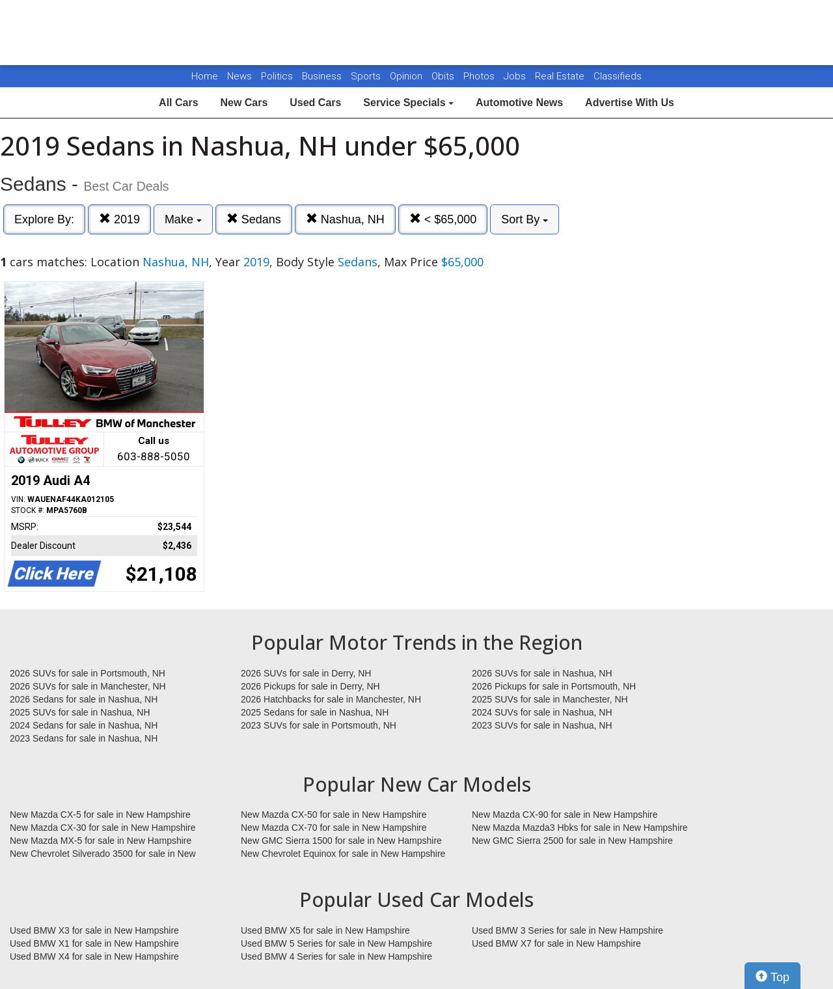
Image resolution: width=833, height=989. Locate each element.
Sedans (253, 219)
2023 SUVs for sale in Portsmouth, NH (318, 725)
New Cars (243, 102)
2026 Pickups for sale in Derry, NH (310, 686)
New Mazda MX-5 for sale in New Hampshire (100, 840)
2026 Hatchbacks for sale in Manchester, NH (331, 699)
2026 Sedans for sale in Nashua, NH (83, 699)
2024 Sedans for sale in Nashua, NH (83, 725)
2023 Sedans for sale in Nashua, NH (83, 738)
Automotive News (519, 102)
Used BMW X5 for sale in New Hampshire (325, 930)
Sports (367, 76)
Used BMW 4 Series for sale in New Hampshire (336, 956)
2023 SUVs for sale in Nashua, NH (542, 725)
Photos (480, 76)
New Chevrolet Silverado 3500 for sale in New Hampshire (103, 854)
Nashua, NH (345, 219)
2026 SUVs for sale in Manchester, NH (88, 686)
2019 (119, 219)
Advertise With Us (629, 102)
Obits (444, 76)
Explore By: (44, 219)
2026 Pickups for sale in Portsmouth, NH (554, 686)
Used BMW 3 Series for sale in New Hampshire (567, 930)
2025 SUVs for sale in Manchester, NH (550, 699)
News (239, 76)
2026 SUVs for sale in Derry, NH (306, 673)
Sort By (524, 219)
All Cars (178, 102)
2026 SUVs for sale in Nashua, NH (542, 673)
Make (183, 219)
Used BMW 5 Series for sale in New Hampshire (336, 943)
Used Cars (315, 102)
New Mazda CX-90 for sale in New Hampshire (565, 814)
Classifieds (618, 76)
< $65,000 (443, 219)
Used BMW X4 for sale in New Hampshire (94, 956)
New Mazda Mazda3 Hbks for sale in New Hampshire (579, 827)
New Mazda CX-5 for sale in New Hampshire (100, 814)
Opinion (407, 76)
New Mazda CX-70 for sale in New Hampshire (334, 827)
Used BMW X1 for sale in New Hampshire (94, 943)
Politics (277, 76)
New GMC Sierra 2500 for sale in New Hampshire (572, 840)
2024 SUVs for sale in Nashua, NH (542, 712)
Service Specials (408, 102)
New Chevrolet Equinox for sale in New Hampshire (343, 853)
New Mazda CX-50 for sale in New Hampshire (334, 814)
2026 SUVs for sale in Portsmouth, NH (87, 673)
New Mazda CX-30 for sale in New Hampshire (103, 827)
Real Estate (561, 76)
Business (323, 76)
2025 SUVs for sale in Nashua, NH (80, 712)
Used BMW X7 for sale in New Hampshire (556, 943)
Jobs (516, 76)
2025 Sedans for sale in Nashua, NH (315, 712)
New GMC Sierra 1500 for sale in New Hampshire (341, 840)
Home (204, 76)
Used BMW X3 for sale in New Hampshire (94, 930)
